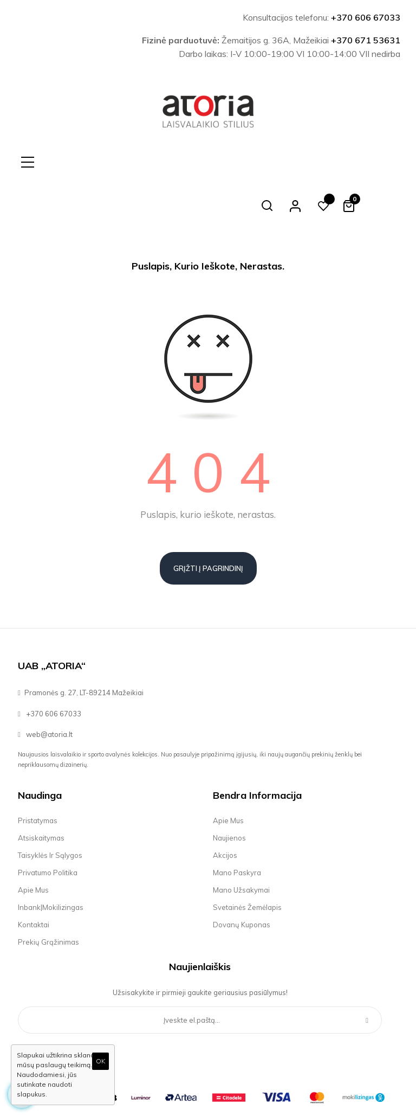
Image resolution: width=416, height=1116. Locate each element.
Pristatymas (37, 777)
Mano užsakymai (241, 846)
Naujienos (229, 794)
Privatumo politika (47, 829)
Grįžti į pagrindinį (208, 525)
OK (100, 1061)
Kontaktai (33, 881)
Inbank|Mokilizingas (50, 864)
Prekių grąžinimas (48, 898)
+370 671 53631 (365, 40)
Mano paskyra (237, 829)
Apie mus (33, 846)
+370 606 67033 (365, 17)
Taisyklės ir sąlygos (50, 811)
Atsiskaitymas (41, 794)
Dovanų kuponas (241, 881)
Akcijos (225, 811)
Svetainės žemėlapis (247, 864)
